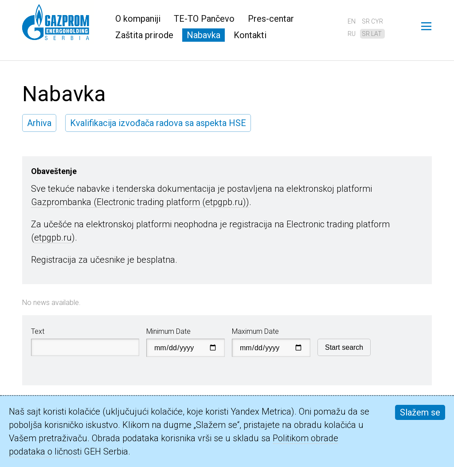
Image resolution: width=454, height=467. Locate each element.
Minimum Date (168, 331)
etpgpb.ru (53, 237)
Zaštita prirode (144, 35)
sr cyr (372, 21)
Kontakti (250, 35)
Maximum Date (255, 331)
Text (37, 331)
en (352, 21)
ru (352, 33)
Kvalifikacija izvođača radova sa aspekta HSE (158, 123)
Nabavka (203, 35)
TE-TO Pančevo (204, 18)
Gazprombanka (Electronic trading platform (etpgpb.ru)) (140, 202)
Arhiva (39, 123)
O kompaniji (137, 18)
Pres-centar (271, 18)
